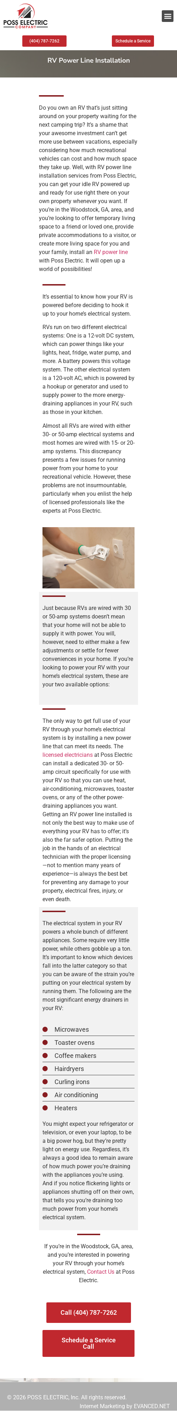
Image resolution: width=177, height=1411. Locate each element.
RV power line (110, 252)
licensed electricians (67, 754)
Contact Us (100, 1271)
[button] (167, 16)
